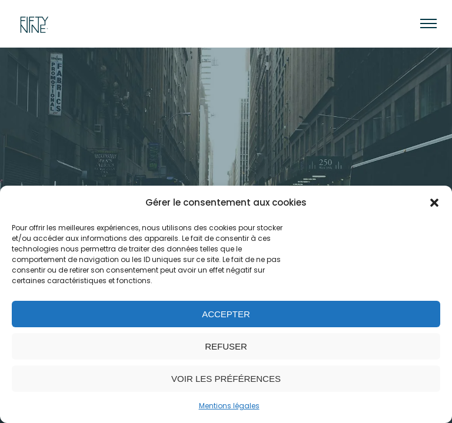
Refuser (226, 346)
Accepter (226, 314)
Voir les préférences (226, 379)
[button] (434, 203)
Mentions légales (229, 406)
